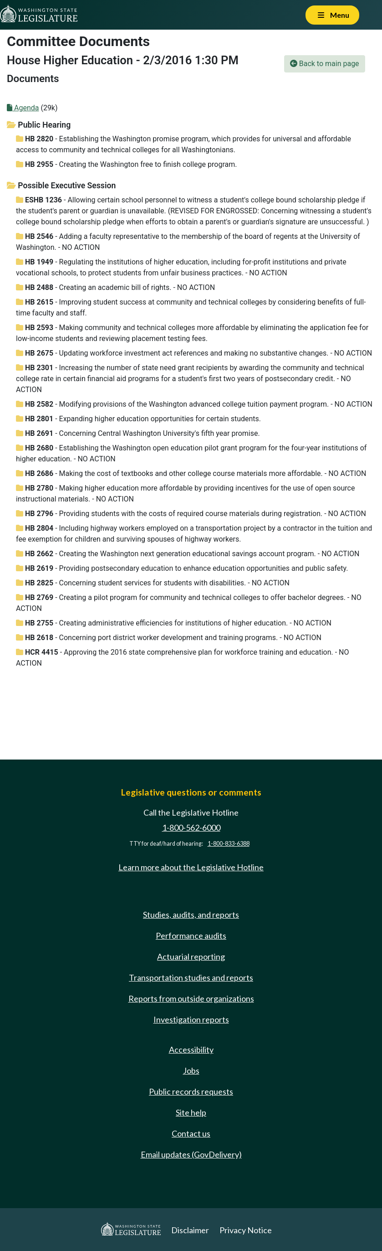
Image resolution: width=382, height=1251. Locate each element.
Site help (191, 1112)
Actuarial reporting (191, 956)
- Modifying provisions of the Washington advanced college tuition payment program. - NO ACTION (194, 404)
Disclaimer (190, 1230)
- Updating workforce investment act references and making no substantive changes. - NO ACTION (194, 353)
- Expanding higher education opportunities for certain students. (138, 418)
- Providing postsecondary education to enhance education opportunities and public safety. (182, 568)
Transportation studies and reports (191, 977)
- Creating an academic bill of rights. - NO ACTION (115, 287)
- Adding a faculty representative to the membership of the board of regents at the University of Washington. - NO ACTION (188, 242)
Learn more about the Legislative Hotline (191, 867)
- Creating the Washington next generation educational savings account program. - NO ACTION (187, 553)
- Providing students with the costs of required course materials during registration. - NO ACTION (191, 513)
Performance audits (191, 935)
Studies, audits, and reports (191, 915)
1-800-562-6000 (191, 827)
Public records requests (191, 1091)
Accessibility (191, 1049)
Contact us (191, 1133)
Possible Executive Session (61, 185)
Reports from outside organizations (191, 998)
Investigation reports (191, 1019)
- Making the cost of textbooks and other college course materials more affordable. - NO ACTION (191, 473)
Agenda (23, 107)
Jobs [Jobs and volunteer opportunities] (191, 1070)
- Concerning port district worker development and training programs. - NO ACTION (168, 637)
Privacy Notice (245, 1230)
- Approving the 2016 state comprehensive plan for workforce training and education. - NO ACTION (182, 657)
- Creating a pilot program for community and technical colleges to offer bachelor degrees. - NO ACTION (189, 603)
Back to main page (324, 63)
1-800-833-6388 (229, 843)
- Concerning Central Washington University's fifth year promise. (138, 433)
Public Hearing (39, 124)
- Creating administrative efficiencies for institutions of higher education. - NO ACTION (173, 623)
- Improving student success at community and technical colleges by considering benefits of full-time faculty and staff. (191, 307)
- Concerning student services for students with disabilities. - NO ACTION (153, 583)
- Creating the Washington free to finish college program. (126, 164)
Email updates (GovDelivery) (191, 1154)
